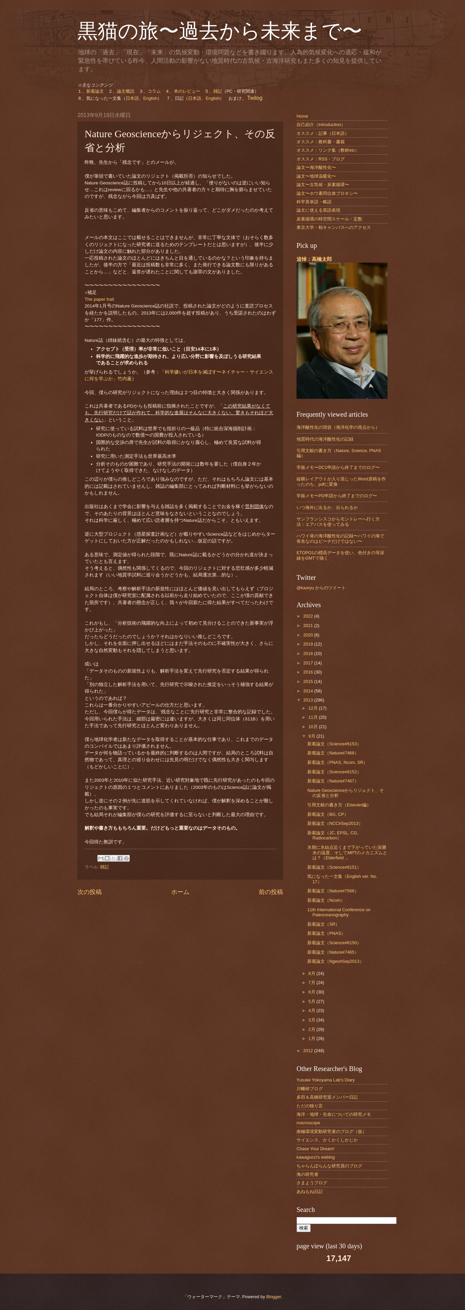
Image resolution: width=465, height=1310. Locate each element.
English (150, 98)
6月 (312, 991)
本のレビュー (187, 91)
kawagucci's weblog (316, 1157)
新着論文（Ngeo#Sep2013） (335, 961)
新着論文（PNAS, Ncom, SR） (337, 762)
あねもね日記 (310, 1191)
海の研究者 (307, 1174)
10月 (313, 726)
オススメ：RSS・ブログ (321, 158)
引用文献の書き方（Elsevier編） (339, 804)
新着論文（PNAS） (326, 933)
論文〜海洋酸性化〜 (316, 167)
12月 (313, 708)
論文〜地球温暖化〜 (316, 176)
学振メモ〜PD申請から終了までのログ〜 (337, 495)
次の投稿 (90, 892)
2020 (308, 634)
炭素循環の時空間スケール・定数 (329, 218)
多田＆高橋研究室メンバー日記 (327, 1097)
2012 (308, 1050)
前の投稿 (271, 892)
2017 (308, 662)
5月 (312, 1001)
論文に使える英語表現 (318, 210)
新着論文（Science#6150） (334, 942)
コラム (154, 91)
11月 (313, 717)
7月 (312, 982)
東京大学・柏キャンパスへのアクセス (334, 227)
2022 (308, 616)
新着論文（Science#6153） (334, 743)
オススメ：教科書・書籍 (321, 141)
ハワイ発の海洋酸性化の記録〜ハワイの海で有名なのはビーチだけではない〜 (340, 538)
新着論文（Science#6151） (334, 867)
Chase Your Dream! (315, 1148)
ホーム (180, 892)
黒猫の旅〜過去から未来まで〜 (220, 31)
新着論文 (95, 91)
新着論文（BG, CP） (327, 814)
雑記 (217, 91)
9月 (312, 736)
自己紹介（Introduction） (321, 124)
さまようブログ (312, 1182)
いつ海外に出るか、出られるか (327, 507)
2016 (308, 672)
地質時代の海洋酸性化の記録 (325, 439)
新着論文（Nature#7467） (333, 780)
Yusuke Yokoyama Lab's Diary (326, 1079)
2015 (308, 681)
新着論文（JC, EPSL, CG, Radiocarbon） (332, 835)
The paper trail (99, 299)
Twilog (254, 98)
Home (302, 116)
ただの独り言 (310, 1105)
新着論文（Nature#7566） (333, 890)
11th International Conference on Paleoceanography (339, 912)
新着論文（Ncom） (326, 900)
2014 (308, 690)
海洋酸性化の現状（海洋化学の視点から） (338, 427)
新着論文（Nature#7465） (333, 952)
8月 (312, 973)
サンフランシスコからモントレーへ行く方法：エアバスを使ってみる (338, 521)
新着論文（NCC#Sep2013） (335, 823)
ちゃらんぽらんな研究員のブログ (329, 1165)
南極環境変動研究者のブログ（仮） (332, 1131)
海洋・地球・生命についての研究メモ (334, 1114)
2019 (308, 644)
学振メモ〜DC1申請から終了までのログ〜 (338, 467)
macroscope (308, 1122)
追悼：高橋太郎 (314, 259)
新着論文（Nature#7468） (333, 752)
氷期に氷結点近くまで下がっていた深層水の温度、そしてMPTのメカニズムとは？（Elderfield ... (347, 852)
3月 (312, 1019)
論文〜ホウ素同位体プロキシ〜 (327, 193)
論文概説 (125, 91)
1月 (312, 1038)
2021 (308, 625)
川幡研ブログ (310, 1088)
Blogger (273, 1296)
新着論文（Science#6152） (334, 771)
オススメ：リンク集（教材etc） (328, 150)
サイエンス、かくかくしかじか (327, 1139)
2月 (312, 1029)
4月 (312, 1010)
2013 (308, 700)
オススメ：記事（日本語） (323, 133)
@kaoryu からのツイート (321, 587)
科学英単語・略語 (314, 201)
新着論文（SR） (323, 924)
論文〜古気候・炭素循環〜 (323, 184)
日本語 (132, 98)
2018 (308, 653)
